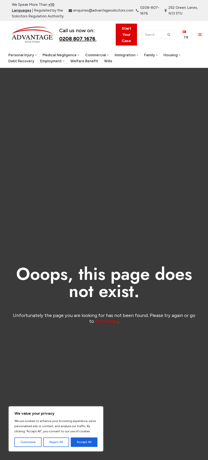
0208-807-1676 (149, 10)
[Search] (152, 34)
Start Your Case (126, 34)
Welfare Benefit (84, 61)
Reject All (56, 442)
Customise (27, 442)
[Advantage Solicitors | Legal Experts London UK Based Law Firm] (32, 34)
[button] (36, 55)
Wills (108, 61)
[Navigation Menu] (200, 34)
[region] (56, 428)
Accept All (84, 442)
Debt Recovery (21, 61)
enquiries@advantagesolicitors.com (103, 10)
